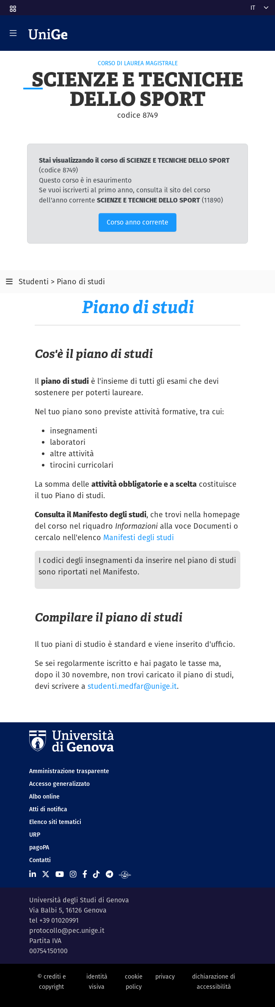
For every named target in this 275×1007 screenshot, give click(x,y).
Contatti (40, 860)
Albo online (44, 796)
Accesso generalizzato (59, 784)
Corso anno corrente (137, 222)
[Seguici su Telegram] (109, 874)
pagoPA (39, 847)
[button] (12, 6)
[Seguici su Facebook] (84, 874)
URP (34, 834)
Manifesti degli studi (138, 537)
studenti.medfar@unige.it (132, 686)
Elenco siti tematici (55, 822)
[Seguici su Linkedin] (32, 874)
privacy (165, 976)
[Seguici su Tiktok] (96, 874)
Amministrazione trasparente (69, 771)
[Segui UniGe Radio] (125, 874)
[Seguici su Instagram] (73, 874)
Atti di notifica (48, 809)
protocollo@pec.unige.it (66, 930)
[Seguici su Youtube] (59, 874)
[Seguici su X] (46, 874)
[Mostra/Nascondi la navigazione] (13, 33)
